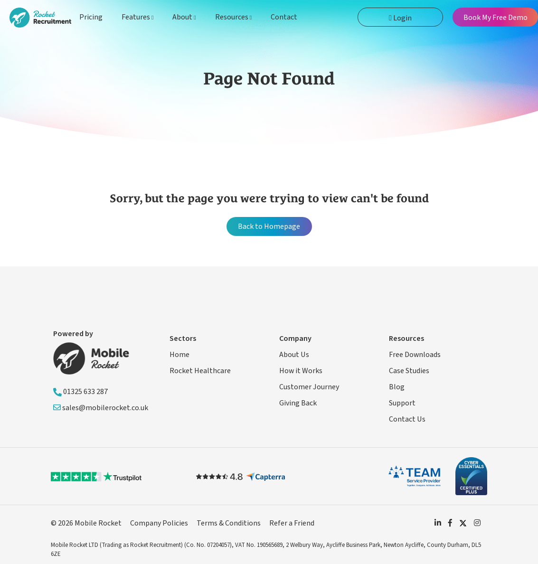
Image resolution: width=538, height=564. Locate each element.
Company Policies (159, 523)
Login (400, 18)
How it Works (300, 371)
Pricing (91, 17)
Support (402, 403)
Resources (233, 17)
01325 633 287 (80, 391)
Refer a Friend (291, 523)
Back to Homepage (269, 226)
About (184, 17)
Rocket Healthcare (200, 371)
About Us (294, 354)
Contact (284, 17)
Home (179, 354)
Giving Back (298, 403)
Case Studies (409, 371)
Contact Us (407, 419)
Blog (397, 387)
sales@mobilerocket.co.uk (100, 408)
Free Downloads (415, 354)
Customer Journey (309, 387)
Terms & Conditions (229, 523)
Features (137, 17)
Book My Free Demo (495, 17)
